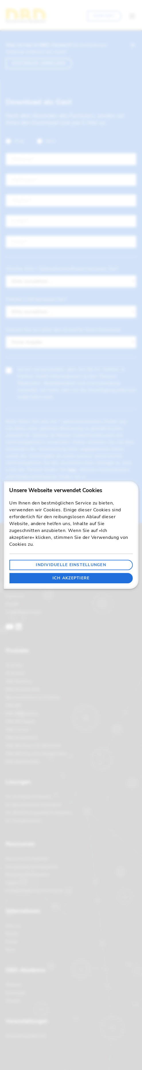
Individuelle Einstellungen (71, 565)
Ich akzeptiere (71, 578)
